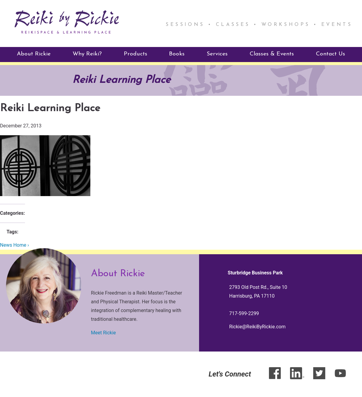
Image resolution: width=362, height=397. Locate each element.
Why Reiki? (87, 54)
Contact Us (330, 54)
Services (217, 54)
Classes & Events (272, 54)
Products (135, 54)
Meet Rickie (103, 333)
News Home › (14, 245)
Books (177, 54)
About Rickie (34, 54)
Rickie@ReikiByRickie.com (257, 327)
